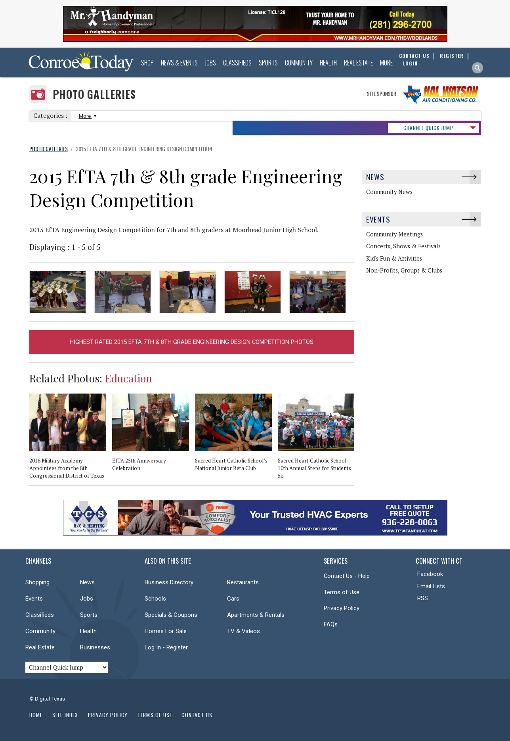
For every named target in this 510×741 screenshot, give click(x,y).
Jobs (210, 62)
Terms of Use (341, 592)
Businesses (95, 647)
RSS (422, 598)
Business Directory (169, 582)
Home (36, 715)
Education (128, 378)
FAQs (331, 624)
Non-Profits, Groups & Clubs (404, 270)
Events (378, 219)
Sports (268, 62)
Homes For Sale (166, 631)
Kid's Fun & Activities (394, 258)
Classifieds (237, 62)
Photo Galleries (94, 94)
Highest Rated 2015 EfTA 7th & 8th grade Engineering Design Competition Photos (191, 342)
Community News (389, 192)
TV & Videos (243, 631)
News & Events (179, 62)
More (386, 62)
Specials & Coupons (171, 614)
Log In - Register (166, 647)
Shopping (37, 582)
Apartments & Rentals (256, 614)
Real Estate (358, 62)
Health (328, 62)
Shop (147, 62)
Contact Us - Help (347, 576)
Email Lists (431, 586)
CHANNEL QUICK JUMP (428, 128)
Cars (233, 598)
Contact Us (196, 715)
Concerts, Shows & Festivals (403, 246)
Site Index (65, 715)
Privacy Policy (341, 608)
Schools (155, 598)
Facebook (430, 574)
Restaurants (243, 582)
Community (299, 62)
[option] (70, 439)
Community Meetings (394, 234)
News (375, 176)
